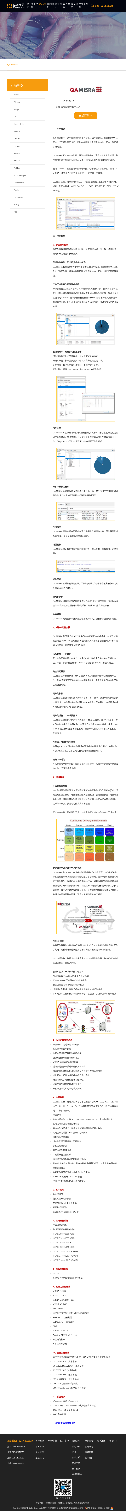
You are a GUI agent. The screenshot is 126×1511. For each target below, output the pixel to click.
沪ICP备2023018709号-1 (75, 1508)
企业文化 (39, 1458)
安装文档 (76, 1457)
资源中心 (58, 6)
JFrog (16, 205)
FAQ (74, 1452)
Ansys (16, 109)
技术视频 (76, 1469)
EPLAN (17, 139)
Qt (15, 117)
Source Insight (20, 175)
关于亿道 (34, 6)
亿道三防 (85, 1503)
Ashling (17, 168)
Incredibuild (19, 183)
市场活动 (89, 1452)
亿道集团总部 (51, 1503)
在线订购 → (86, 115)
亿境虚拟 (77, 1503)
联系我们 (74, 6)
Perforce (17, 146)
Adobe (16, 190)
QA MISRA (13, 64)
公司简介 (39, 1447)
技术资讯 (89, 1458)
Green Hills (18, 124)
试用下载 (76, 1447)
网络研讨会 (77, 1474)
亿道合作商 (83, 6)
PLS (15, 212)
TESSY (17, 161)
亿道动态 (89, 1447)
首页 (28, 6)
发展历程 (39, 1452)
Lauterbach (18, 197)
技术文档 (76, 1463)
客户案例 (66, 6)
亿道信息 (69, 1503)
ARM (16, 95)
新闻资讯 (50, 6)
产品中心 (42, 6)
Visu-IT (17, 153)
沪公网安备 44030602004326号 (98, 1508)
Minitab (17, 131)
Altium (17, 102)
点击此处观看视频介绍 (65, 1423)
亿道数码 (60, 1503)
